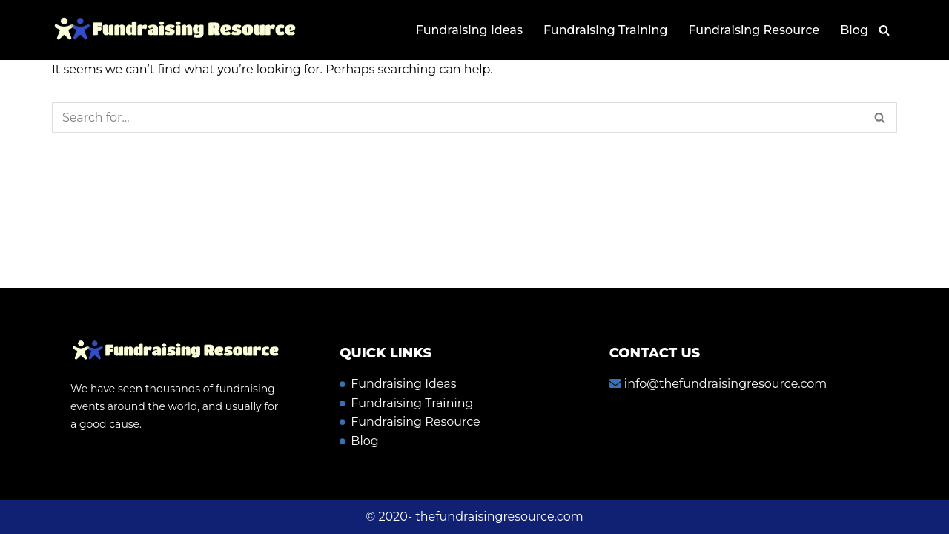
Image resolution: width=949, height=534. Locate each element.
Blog (854, 30)
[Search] (884, 30)
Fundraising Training (605, 30)
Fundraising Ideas (469, 30)
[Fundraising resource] (174, 30)
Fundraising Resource (753, 30)
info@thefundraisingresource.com (724, 384)
